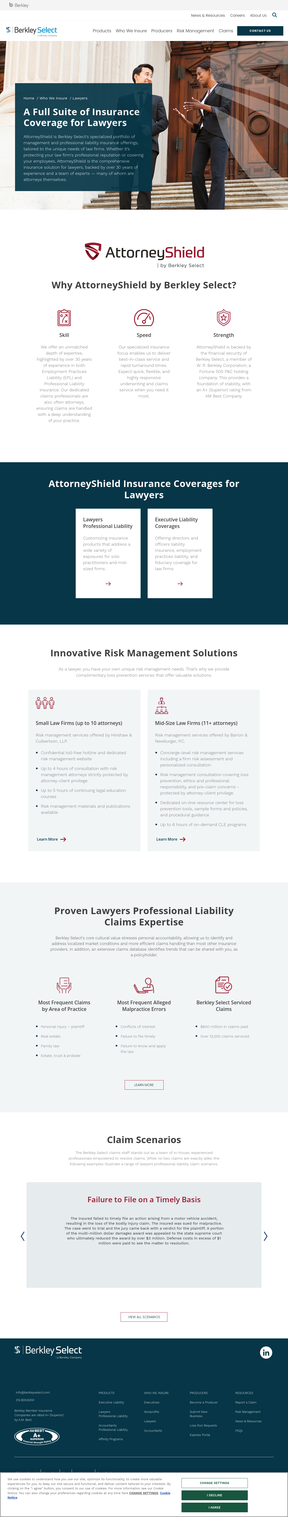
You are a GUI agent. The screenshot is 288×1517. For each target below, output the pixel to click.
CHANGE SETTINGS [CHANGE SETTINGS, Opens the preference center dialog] (214, 1486)
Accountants (153, 1430)
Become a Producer (204, 1402)
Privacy (66, 1472)
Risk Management (247, 1412)
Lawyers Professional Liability (113, 1414)
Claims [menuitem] (226, 31)
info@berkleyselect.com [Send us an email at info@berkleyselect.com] (33, 1392)
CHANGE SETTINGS (143, 1495)
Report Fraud (104, 1472)
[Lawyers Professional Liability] (108, 585)
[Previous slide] (22, 1236)
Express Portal (200, 1435)
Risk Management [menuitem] (195, 31)
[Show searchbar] (274, 15)
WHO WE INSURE (156, 1393)
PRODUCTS (106, 1393)
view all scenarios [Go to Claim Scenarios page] (144, 1317)
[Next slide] (265, 1236)
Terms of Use (50, 1472)
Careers (237, 15)
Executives (151, 1402)
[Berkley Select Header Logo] (32, 31)
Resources (244, 1393)
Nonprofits (151, 1412)
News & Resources (208, 15)
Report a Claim (245, 1402)
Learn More (47, 839)
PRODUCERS (199, 1393)
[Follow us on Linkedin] (266, 1352)
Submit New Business (198, 1414)
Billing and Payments (27, 1472)
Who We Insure (53, 98)
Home (29, 98)
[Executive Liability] (180, 585)
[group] (144, 1235)
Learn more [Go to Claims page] (144, 1085)
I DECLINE (214, 1498)
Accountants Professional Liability (113, 1427)
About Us (258, 15)
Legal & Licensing (83, 1472)
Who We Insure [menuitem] (131, 31)
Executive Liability (111, 1402)
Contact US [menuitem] (260, 31)
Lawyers (150, 1421)
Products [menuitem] (102, 31)
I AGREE (215, 1510)
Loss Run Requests (203, 1425)
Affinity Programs (111, 1439)
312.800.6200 (25, 1400)
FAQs (239, 1430)
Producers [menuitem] (161, 31)
